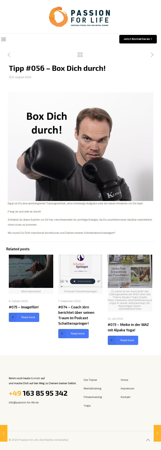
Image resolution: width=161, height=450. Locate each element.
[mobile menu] (3, 39)
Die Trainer (90, 380)
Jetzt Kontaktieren (138, 39)
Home (124, 380)
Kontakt (35, 378)
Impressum (127, 388)
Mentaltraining (92, 388)
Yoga (87, 405)
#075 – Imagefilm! (24, 307)
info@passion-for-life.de (24, 402)
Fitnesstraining (93, 397)
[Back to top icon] (147, 440)
